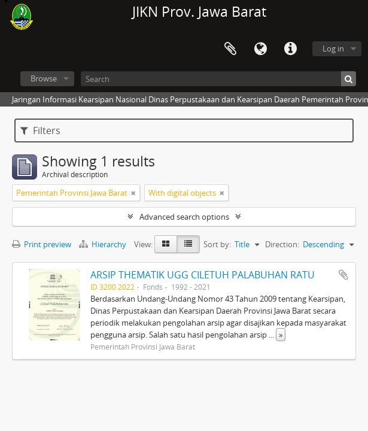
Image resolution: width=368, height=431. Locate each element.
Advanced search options (184, 216)
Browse (44, 78)
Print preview (41, 244)
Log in (333, 48)
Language (260, 49)
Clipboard (230, 49)
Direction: (282, 244)
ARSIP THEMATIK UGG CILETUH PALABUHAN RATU (202, 274)
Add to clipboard (343, 275)
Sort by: (217, 244)
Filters (40, 130)
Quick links (290, 49)
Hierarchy (103, 244)
